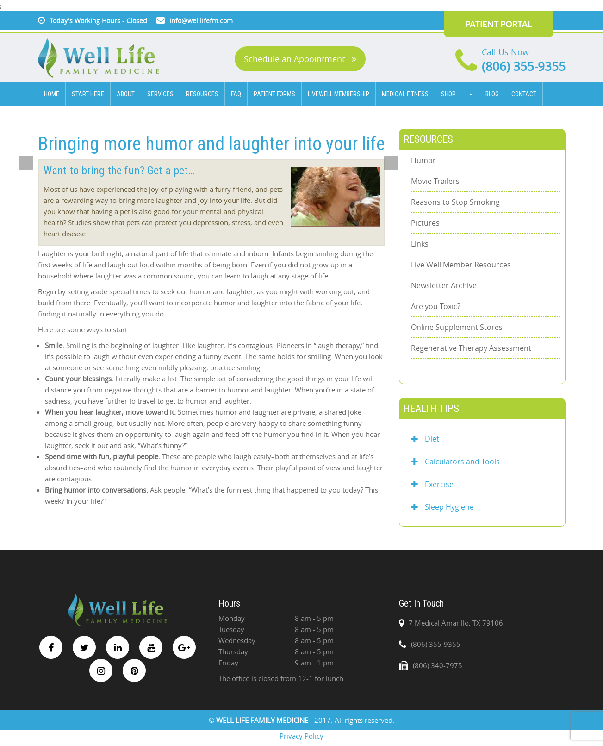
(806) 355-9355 (524, 66)
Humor (423, 160)
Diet (425, 439)
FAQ (236, 94)
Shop (448, 94)
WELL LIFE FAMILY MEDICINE (263, 720)
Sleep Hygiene (442, 507)
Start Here (88, 94)
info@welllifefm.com (201, 20)
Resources (202, 94)
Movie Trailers (435, 181)
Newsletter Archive (444, 285)
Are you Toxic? (435, 306)
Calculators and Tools (455, 461)
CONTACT (523, 94)
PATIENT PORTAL (498, 24)
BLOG (492, 94)
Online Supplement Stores (457, 327)
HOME (51, 94)
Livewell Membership (338, 94)
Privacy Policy (301, 735)
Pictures (425, 223)
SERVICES (160, 94)
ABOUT (126, 94)
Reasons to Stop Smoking (455, 202)
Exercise (432, 484)
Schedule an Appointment (300, 58)
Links (420, 244)
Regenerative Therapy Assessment (471, 348)
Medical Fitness (405, 94)
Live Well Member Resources (461, 264)
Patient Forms (274, 94)
